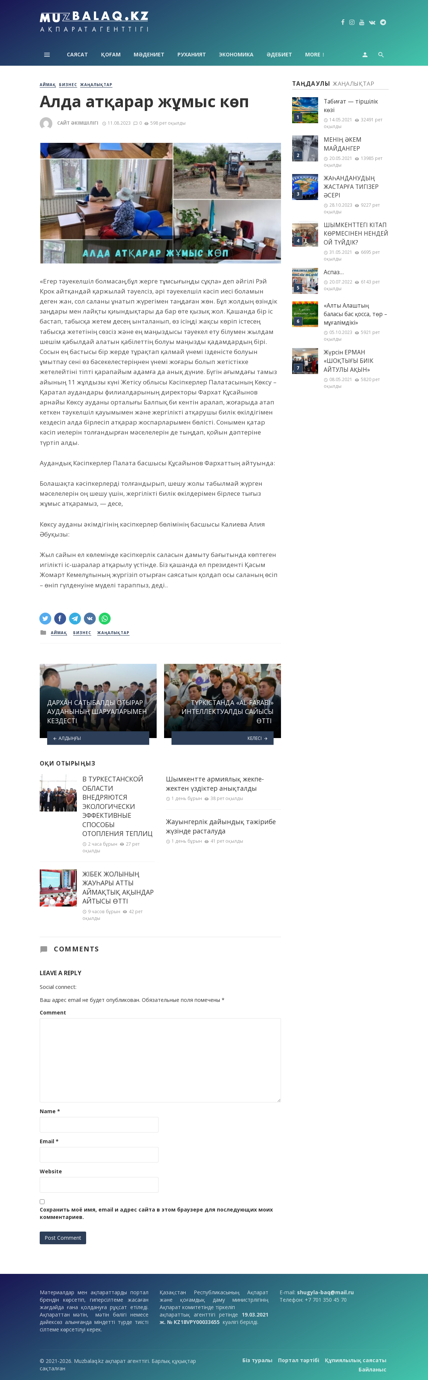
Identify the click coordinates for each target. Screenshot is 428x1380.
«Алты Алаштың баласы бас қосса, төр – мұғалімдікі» (355, 314)
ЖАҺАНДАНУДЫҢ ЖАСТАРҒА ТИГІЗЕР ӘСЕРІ (351, 186)
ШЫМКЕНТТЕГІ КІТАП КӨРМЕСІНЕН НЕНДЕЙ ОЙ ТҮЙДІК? (356, 233)
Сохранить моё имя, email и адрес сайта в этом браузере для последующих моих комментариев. (156, 1213)
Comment (53, 1012)
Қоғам (111, 54)
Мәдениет (149, 54)
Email (49, 1141)
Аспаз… (334, 272)
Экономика (236, 54)
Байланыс (372, 1369)
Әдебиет (279, 54)
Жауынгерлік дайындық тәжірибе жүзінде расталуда (221, 826)
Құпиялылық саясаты (355, 1360)
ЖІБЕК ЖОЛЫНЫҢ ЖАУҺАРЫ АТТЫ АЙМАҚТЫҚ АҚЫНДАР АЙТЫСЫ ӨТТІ (118, 887)
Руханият (191, 54)
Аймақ (315, 54)
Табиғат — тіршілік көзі (351, 106)
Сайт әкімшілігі (77, 123)
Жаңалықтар (96, 84)
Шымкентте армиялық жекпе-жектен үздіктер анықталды (215, 783)
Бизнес (68, 84)
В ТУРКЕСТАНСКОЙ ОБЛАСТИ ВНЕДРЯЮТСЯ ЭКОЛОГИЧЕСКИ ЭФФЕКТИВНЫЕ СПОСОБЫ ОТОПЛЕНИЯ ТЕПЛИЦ (117, 806)
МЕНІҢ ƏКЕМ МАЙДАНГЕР (343, 144)
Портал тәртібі (298, 1360)
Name (50, 1111)
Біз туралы (257, 1360)
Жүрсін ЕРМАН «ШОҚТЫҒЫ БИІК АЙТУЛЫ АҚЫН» (348, 360)
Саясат (77, 54)
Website (51, 1171)
